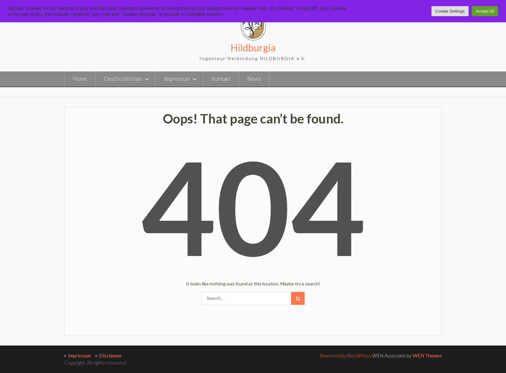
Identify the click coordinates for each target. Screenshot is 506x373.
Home (80, 78)
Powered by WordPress (345, 355)
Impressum (177, 78)
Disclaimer (110, 355)
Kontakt (221, 78)
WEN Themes (427, 355)
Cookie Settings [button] (450, 11)
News (254, 78)
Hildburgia (253, 47)
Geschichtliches (123, 78)
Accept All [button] (485, 11)
